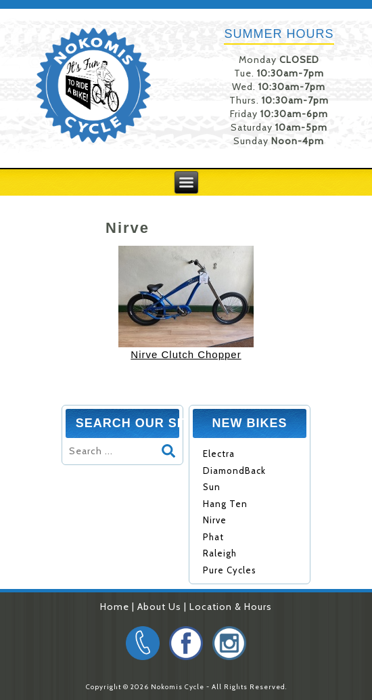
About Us (159, 606)
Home (114, 606)
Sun (211, 486)
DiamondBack (234, 470)
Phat (213, 536)
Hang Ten (225, 503)
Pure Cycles (229, 570)
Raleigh (220, 553)
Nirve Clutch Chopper (186, 354)
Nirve (215, 520)
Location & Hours (230, 606)
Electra (219, 453)
